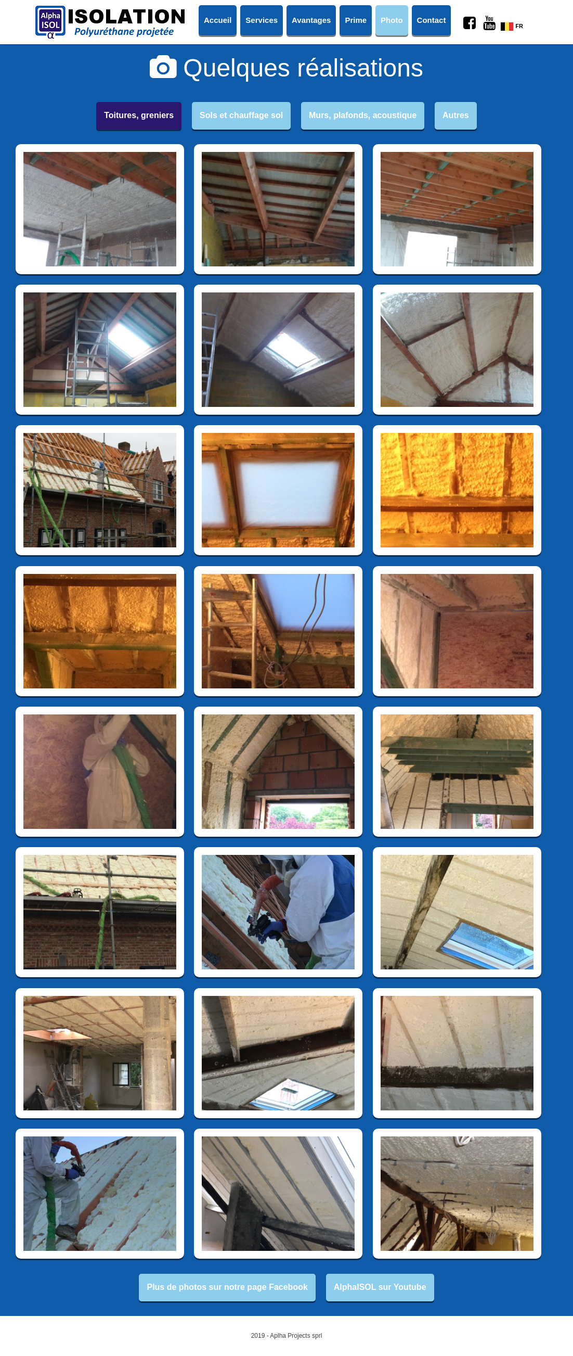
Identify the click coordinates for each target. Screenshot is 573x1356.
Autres (455, 115)
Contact (431, 20)
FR (511, 26)
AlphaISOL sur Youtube (380, 1287)
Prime (356, 20)
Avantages (311, 20)
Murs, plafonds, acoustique (362, 115)
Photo (392, 20)
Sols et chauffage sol (241, 115)
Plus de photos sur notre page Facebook (227, 1287)
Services (261, 20)
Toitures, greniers (139, 115)
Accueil (217, 20)
